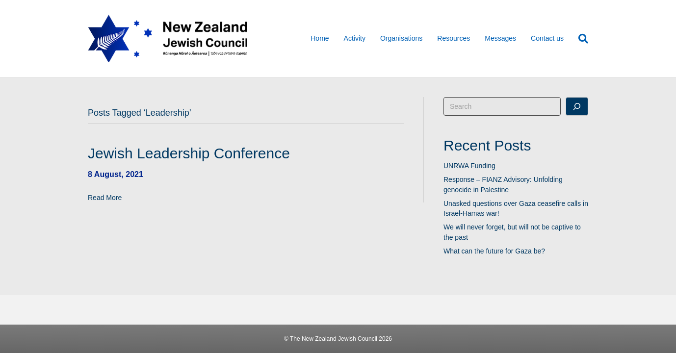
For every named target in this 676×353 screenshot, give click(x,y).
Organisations (401, 38)
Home (320, 38)
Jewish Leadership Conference (189, 153)
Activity (354, 38)
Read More (105, 198)
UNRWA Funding (469, 166)
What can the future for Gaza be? (494, 251)
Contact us (547, 38)
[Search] (579, 38)
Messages (500, 38)
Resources (453, 38)
